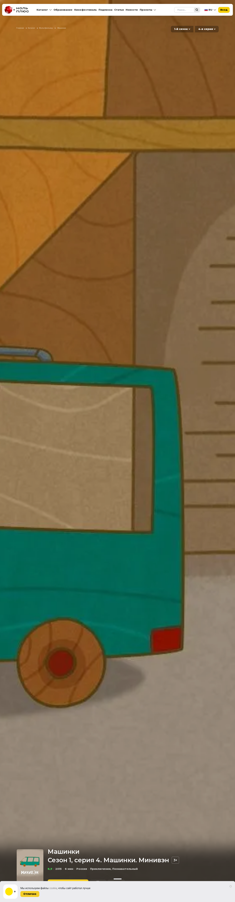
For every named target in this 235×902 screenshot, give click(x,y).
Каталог (42, 9)
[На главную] (18, 10)
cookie (53, 888)
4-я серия (205, 29)
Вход (223, 9)
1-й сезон (181, 29)
